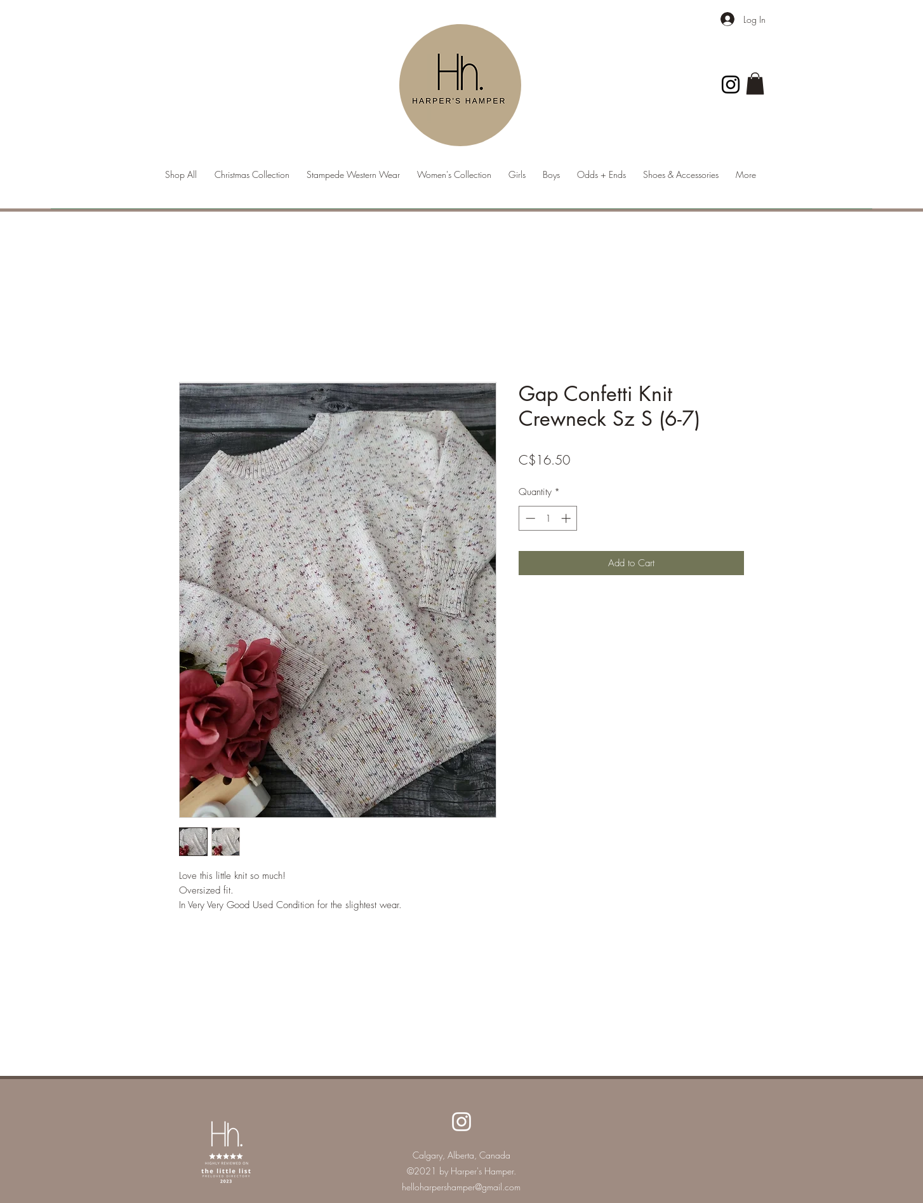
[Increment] (567, 518)
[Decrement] (529, 518)
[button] (755, 83)
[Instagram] (731, 84)
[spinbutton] (548, 518)
